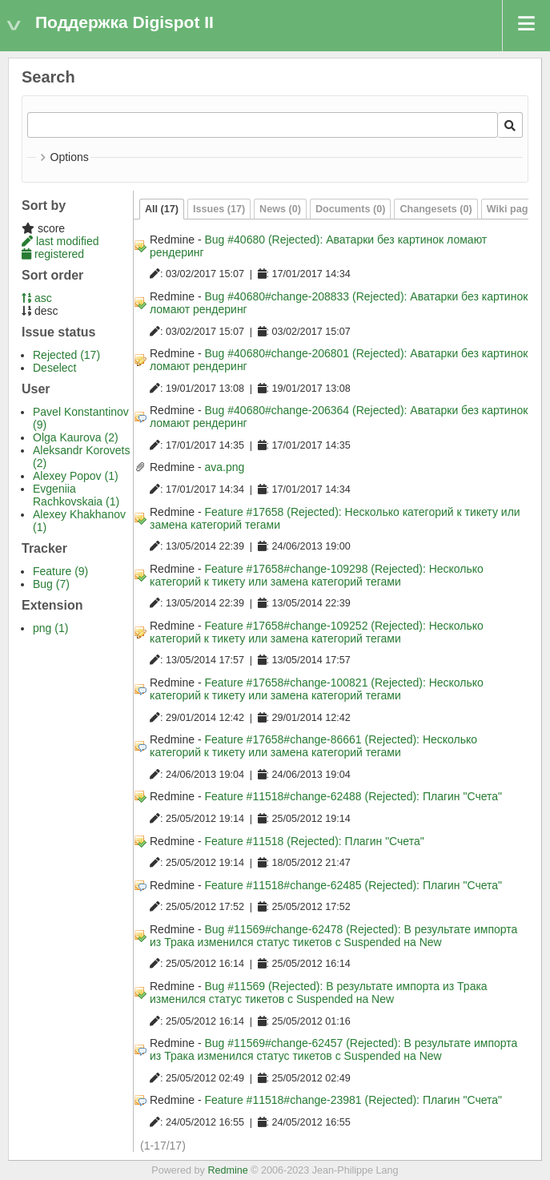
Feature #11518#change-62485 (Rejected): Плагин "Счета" (353, 885)
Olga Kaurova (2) (75, 437)
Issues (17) (219, 209)
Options (69, 157)
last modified (60, 241)
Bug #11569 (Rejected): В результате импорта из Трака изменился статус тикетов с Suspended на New (319, 992)
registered (53, 254)
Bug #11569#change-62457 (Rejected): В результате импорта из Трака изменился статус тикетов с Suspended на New (333, 1049)
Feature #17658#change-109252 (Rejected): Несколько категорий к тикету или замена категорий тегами (317, 632)
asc (37, 298)
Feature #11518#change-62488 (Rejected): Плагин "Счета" (353, 796)
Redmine (227, 1170)
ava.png (224, 467)
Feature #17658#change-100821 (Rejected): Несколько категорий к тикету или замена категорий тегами (317, 689)
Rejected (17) (66, 354)
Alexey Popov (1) (75, 475)
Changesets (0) (435, 209)
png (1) (50, 628)
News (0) (280, 209)
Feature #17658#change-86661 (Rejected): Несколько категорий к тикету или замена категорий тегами (313, 746)
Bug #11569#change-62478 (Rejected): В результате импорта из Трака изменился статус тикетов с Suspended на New (333, 935)
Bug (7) (51, 584)
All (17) (162, 209)
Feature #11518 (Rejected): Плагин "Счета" (314, 841)
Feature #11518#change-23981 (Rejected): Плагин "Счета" (353, 1099)
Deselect (54, 367)
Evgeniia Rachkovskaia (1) (76, 495)
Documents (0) (350, 209)
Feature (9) (60, 571)
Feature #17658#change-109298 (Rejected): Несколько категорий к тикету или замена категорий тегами (317, 575)
